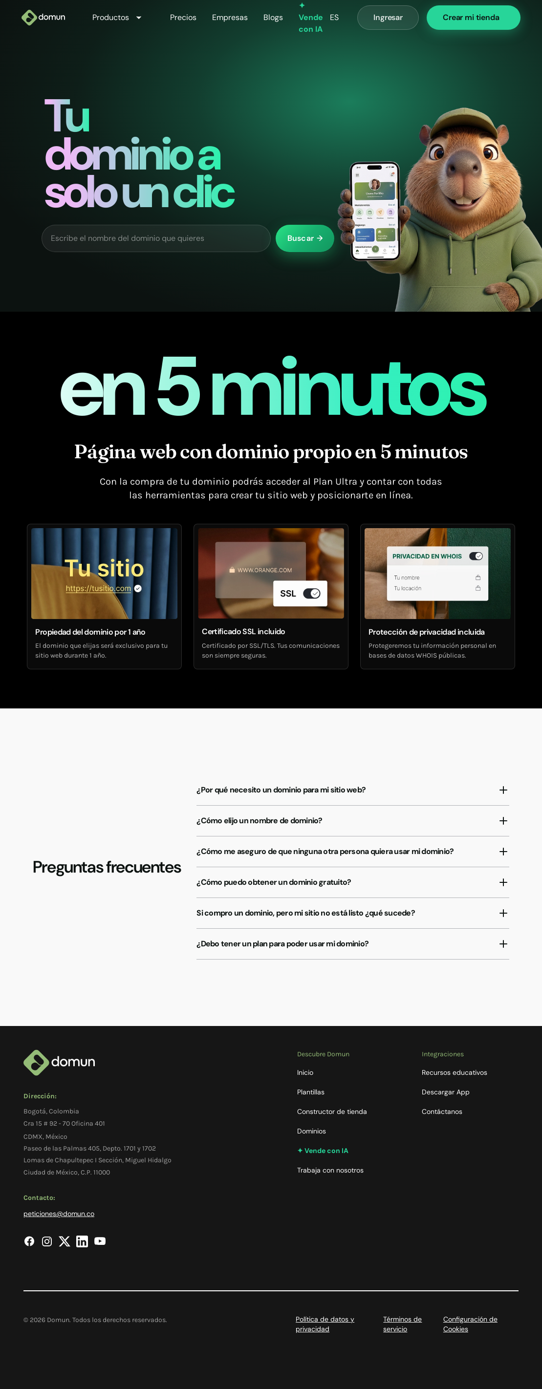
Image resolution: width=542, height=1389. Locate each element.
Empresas (230, 17)
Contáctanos (442, 1111)
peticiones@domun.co (58, 1213)
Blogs (273, 17)
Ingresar (388, 17)
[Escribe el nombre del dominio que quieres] (156, 238)
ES (334, 17)
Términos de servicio (402, 1324)
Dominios (311, 1131)
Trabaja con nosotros (330, 1170)
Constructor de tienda (332, 1111)
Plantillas (311, 1092)
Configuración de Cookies (470, 1324)
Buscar (305, 238)
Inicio (305, 1072)
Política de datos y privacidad (325, 1324)
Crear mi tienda (471, 17)
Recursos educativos (454, 1072)
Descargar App (446, 1092)
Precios (183, 17)
